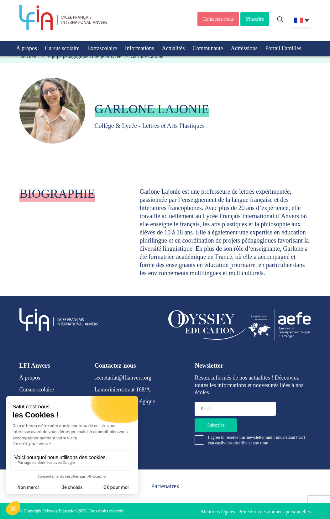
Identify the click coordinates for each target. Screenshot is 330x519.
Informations (139, 48)
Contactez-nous (218, 19)
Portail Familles (283, 48)
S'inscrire (254, 19)
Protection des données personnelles (274, 511)
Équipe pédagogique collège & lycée (84, 56)
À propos (26, 48)
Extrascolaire (102, 48)
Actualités (173, 48)
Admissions (244, 48)
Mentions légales (218, 511)
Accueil (29, 56)
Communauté (207, 48)
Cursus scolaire (62, 48)
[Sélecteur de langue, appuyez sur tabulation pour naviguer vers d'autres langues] (301, 20)
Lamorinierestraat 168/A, (123, 389)
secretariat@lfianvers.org (123, 378)
